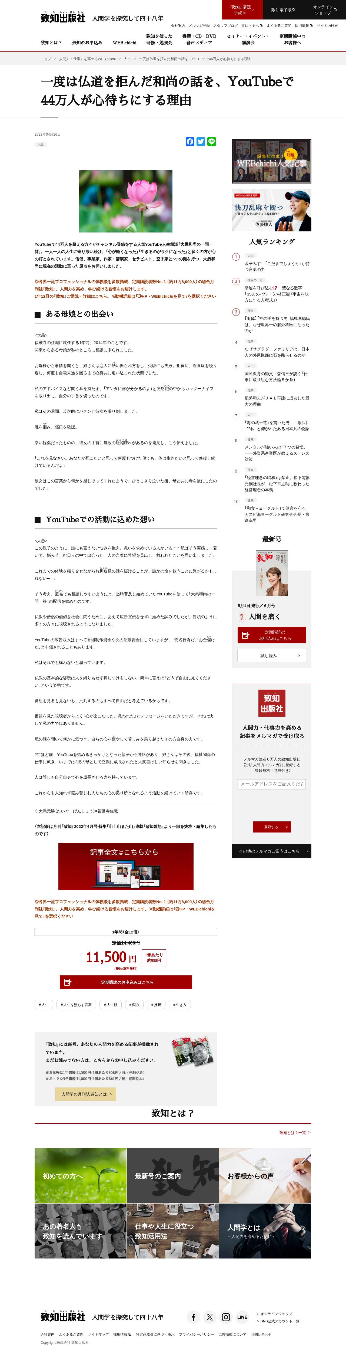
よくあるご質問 (71, 1334)
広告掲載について (232, 1334)
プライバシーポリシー (196, 1334)
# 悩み (134, 1004)
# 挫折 (156, 1004)
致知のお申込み (87, 43)
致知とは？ (51, 43)
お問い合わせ (261, 1334)
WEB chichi (124, 43)
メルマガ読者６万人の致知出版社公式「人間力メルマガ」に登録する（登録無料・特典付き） (272, 764)
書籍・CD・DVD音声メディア (199, 39)
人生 (41, 144)
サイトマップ (98, 1334)
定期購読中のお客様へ (292, 39)
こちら (101, 296)
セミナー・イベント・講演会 (248, 39)
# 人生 (44, 1004)
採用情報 (122, 1334)
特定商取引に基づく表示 (155, 1334)
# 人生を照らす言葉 (76, 1004)
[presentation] (279, 805)
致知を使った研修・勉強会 (159, 39)
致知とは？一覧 (293, 1132)
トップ (46, 58)
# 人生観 (110, 1004)
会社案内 (48, 1334)
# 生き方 (180, 1004)
